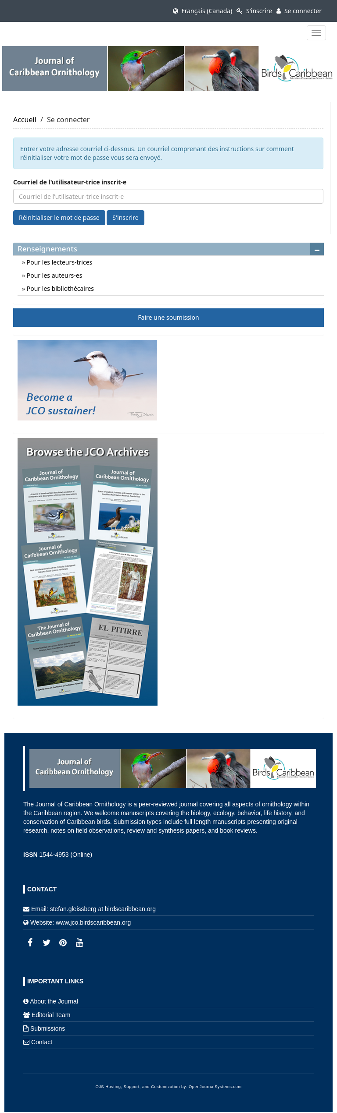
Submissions (47, 1028)
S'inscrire (254, 11)
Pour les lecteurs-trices (58, 262)
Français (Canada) (203, 11)
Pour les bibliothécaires (59, 288)
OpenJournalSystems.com (215, 1087)
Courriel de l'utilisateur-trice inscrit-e (69, 182)
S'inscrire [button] (125, 217)
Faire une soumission (168, 317)
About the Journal (54, 1001)
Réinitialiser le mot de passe (59, 217)
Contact (41, 1042)
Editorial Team (51, 1014)
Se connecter (299, 11)
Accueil (24, 119)
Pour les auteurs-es (53, 275)
